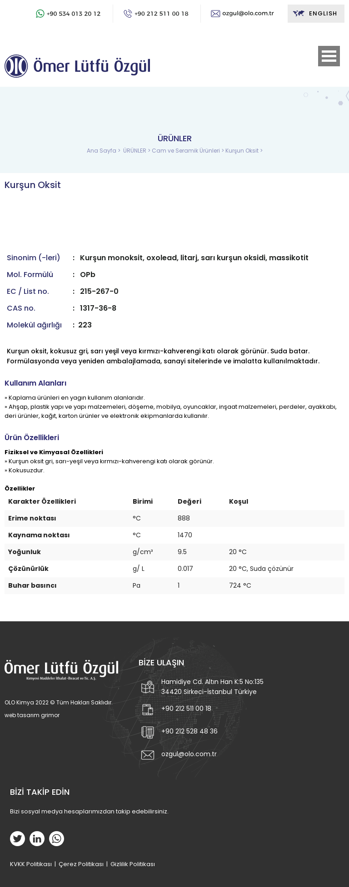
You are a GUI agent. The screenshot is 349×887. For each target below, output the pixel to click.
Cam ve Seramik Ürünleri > (188, 150)
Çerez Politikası (81, 864)
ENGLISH (314, 13)
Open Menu (329, 56)
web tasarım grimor (32, 715)
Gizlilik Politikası (132, 864)
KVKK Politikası (31, 864)
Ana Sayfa (102, 150)
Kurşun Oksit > (244, 150)
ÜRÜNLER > (137, 150)
